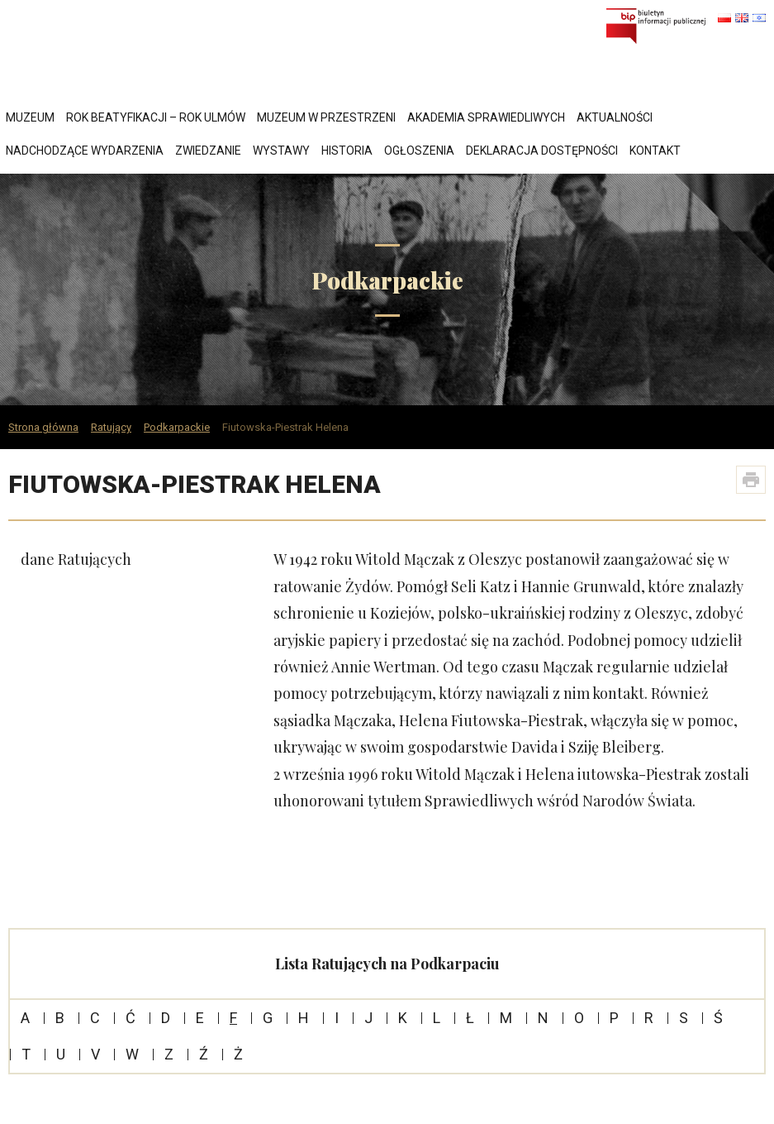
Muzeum (30, 117)
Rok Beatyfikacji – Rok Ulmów (155, 117)
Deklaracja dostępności (542, 150)
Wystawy (281, 150)
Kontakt (655, 150)
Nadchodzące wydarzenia (85, 150)
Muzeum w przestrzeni (326, 117)
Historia (347, 150)
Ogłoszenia (419, 150)
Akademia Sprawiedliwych (486, 117)
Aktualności (615, 117)
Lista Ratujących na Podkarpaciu (387, 963)
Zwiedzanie (208, 150)
